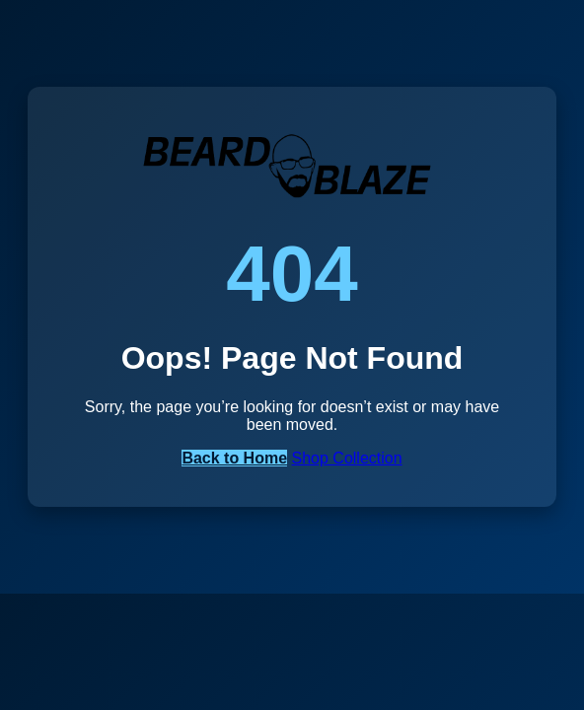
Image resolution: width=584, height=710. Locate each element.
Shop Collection (347, 458)
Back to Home (234, 458)
